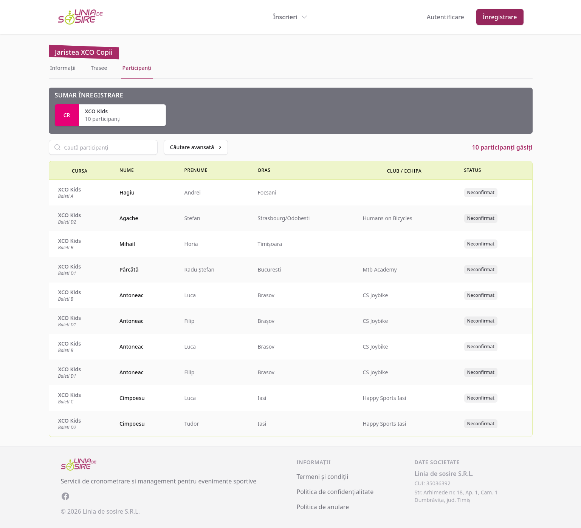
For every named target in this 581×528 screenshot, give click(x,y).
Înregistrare (500, 17)
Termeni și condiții (323, 476)
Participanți (137, 67)
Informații (63, 67)
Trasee (99, 67)
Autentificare (445, 17)
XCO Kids (96, 111)
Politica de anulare (323, 507)
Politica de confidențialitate (335, 492)
